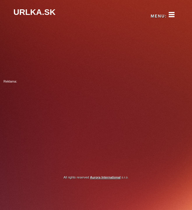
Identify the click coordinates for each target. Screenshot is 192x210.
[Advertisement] (96, 125)
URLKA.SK (34, 12)
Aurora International (105, 177)
